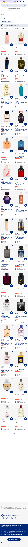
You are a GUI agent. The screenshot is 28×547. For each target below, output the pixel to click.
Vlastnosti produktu (6, 21)
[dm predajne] (15, 1)
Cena (22, 18)
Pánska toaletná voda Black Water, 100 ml (21, 317)
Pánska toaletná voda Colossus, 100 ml (19, 157)
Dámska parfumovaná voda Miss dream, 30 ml (21, 398)
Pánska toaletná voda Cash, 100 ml (21, 370)
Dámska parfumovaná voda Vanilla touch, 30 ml (6, 344)
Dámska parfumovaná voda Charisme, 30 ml (6, 371)
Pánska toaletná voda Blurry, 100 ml (5, 291)
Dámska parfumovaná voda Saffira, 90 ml (21, 103)
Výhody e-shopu (4, 546)
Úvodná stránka (4, 10)
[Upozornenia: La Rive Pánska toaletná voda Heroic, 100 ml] (4, 159)
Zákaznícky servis (12, 546)
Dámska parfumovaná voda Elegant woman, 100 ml (21, 50)
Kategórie (4, 18)
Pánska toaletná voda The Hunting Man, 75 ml (20, 238)
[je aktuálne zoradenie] (23, 28)
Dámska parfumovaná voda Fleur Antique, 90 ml (21, 211)
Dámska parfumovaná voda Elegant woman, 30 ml (21, 425)
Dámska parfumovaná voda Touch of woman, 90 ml (21, 130)
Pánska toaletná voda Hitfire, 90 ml (19, 184)
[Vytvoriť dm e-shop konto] (14, 539)
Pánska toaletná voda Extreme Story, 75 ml (19, 265)
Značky (9, 10)
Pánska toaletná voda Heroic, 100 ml (5, 156)
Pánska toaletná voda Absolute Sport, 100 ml (5, 317)
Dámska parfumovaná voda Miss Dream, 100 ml (6, 76)
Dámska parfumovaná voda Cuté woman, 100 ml (6, 397)
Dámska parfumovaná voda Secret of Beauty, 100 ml (6, 183)
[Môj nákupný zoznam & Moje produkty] (17, 1)
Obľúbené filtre (14, 18)
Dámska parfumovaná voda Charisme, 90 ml (6, 130)
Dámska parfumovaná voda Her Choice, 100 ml (6, 50)
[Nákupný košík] (23, 1)
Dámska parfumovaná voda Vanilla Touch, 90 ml (6, 103)
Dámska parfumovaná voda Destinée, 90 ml (6, 238)
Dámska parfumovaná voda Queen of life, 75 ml (6, 425)
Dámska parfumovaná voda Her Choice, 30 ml (21, 344)
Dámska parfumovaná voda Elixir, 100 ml (6, 210)
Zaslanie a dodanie (21, 546)
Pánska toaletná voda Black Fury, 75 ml (21, 292)
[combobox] (14, 5)
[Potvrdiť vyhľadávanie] (24, 5)
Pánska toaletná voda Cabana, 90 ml (19, 76)
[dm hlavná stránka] (3, 2)
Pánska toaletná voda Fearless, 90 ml (5, 265)
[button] (26, 1)
